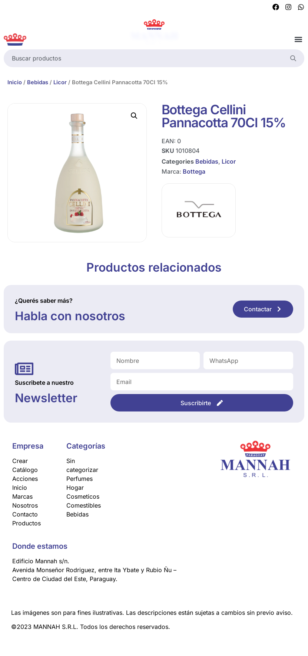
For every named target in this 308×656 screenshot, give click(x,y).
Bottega (194, 171)
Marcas (22, 496)
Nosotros (25, 505)
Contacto (25, 514)
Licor (60, 82)
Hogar (75, 487)
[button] (298, 39)
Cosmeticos (82, 496)
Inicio (14, 82)
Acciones (25, 478)
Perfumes (79, 478)
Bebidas (37, 82)
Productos (26, 523)
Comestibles (83, 505)
